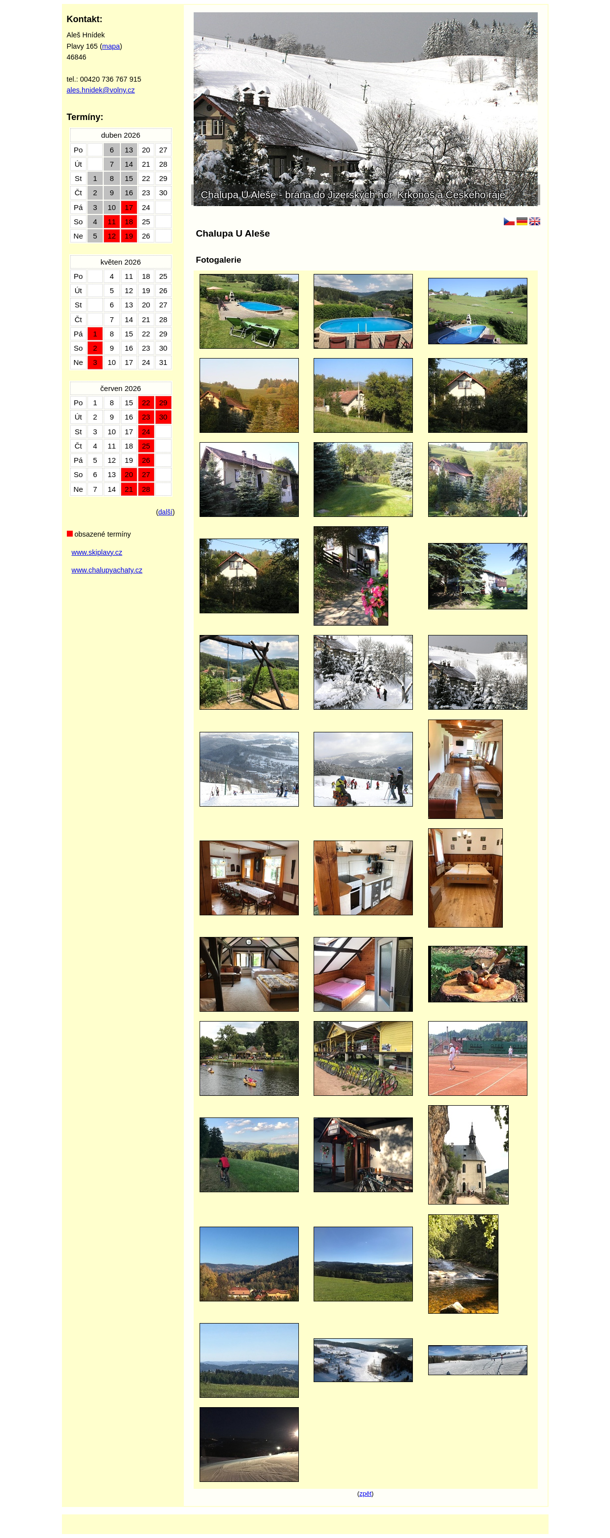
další (165, 512)
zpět (365, 1493)
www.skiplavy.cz (97, 552)
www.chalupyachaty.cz (107, 570)
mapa (111, 46)
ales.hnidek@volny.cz (101, 90)
